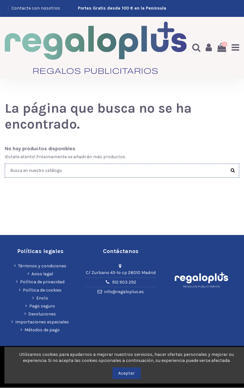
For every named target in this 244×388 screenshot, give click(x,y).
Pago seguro (42, 306)
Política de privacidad (42, 282)
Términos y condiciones (42, 266)
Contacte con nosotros (35, 8)
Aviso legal (42, 274)
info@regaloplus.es (124, 292)
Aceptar (126, 373)
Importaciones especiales (42, 322)
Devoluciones (42, 314)
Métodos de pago (42, 330)
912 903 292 (124, 282)
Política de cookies (42, 290)
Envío (42, 298)
